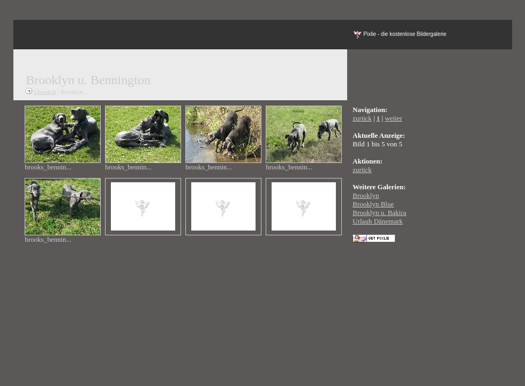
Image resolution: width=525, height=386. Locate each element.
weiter (393, 118)
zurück (361, 118)
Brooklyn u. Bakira (379, 213)
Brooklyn (365, 195)
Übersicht (45, 91)
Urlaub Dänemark (377, 221)
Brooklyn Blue (373, 204)
